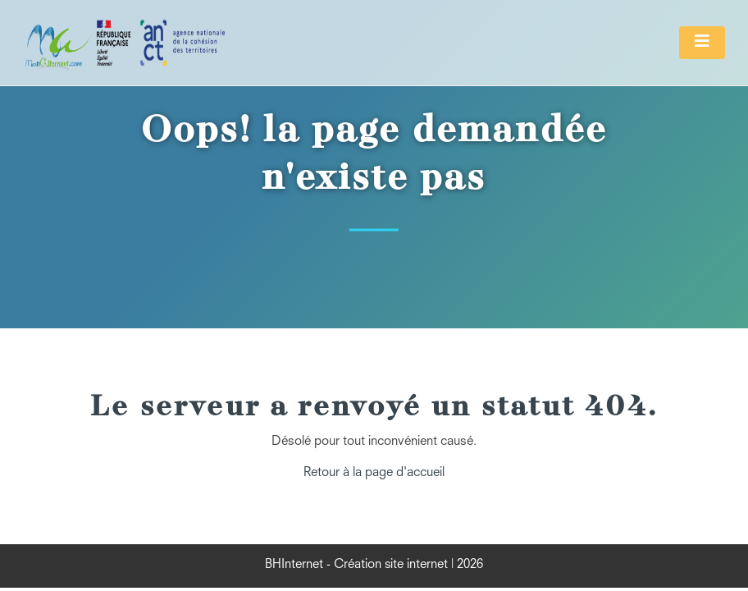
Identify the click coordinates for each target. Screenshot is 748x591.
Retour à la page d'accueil (374, 473)
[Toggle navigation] (702, 42)
